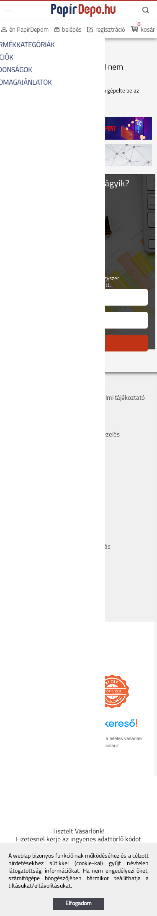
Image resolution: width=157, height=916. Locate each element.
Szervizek (92, 407)
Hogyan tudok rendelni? (35, 435)
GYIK (86, 426)
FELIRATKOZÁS (78, 342)
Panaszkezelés (100, 435)
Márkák (90, 417)
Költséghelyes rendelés (35, 407)
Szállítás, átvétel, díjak (33, 398)
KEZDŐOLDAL (21, 45)
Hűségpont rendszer (31, 426)
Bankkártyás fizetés (30, 417)
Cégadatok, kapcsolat (32, 389)
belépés (72, 30)
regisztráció (110, 30)
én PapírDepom (29, 30)
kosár (148, 30)
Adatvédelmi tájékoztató (112, 398)
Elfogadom (78, 904)
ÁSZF (87, 389)
